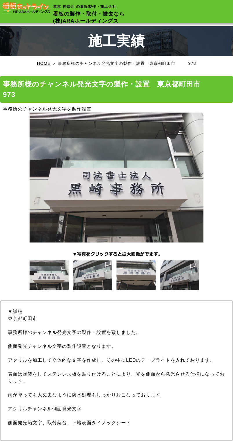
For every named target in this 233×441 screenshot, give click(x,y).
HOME (43, 63)
